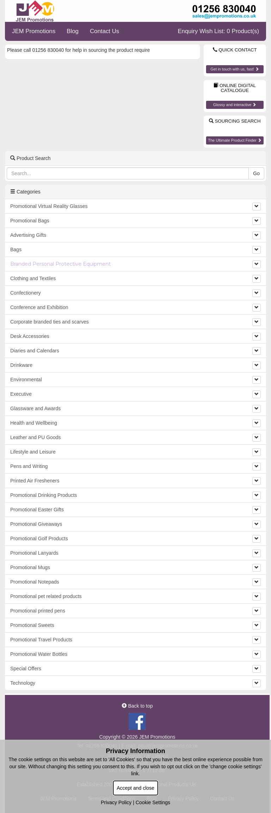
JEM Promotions (33, 31)
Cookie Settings (153, 802)
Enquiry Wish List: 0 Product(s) (218, 31)
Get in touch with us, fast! (234, 69)
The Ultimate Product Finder (234, 140)
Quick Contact (235, 50)
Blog (73, 31)
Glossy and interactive (234, 105)
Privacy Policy (116, 802)
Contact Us (104, 31)
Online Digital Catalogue (234, 88)
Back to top (137, 706)
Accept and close (136, 788)
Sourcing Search (234, 121)
